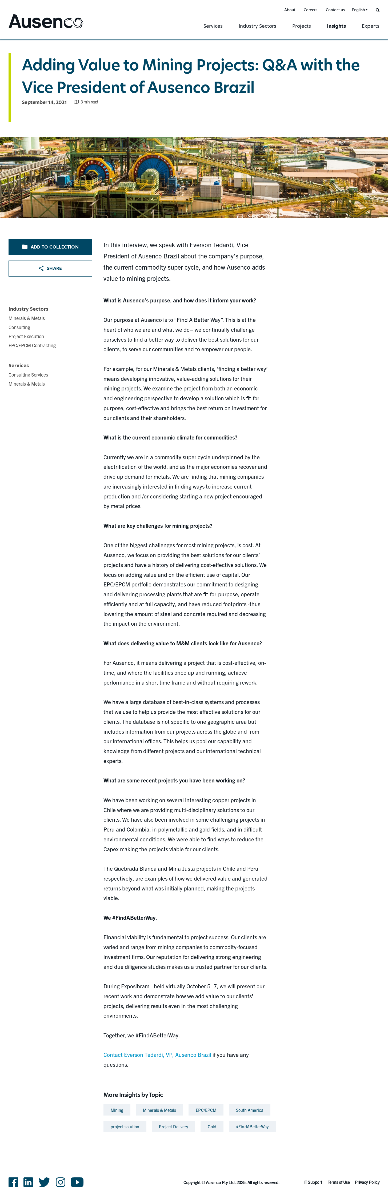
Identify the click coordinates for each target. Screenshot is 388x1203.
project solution (125, 1126)
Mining (117, 1110)
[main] (194, 587)
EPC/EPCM (206, 1110)
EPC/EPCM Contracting (32, 345)
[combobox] (359, 10)
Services (213, 26)
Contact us (335, 10)
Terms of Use (339, 1182)
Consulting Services (28, 374)
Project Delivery (173, 1126)
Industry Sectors (257, 26)
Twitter (44, 1182)
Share (50, 268)
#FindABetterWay (252, 1126)
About (289, 10)
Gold (212, 1126)
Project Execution (26, 336)
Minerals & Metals (27, 318)
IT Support (312, 1182)
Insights (336, 26)
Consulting (19, 327)
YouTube (77, 1182)
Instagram (60, 1182)
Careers (310, 10)
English (358, 10)
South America (249, 1110)
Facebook (13, 1182)
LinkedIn (28, 1182)
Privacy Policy (367, 1182)
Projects (301, 26)
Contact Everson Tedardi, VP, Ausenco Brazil (157, 1054)
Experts (370, 26)
